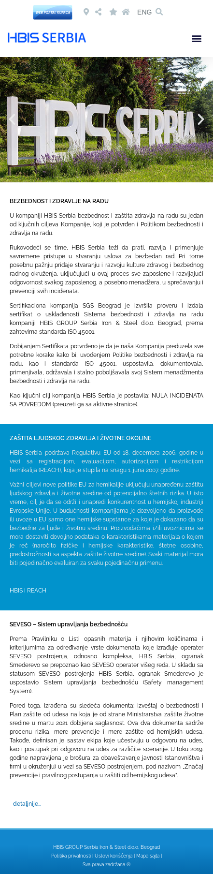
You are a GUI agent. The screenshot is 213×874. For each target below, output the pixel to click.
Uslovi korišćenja (113, 856)
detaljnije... (27, 803)
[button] (159, 12)
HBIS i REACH (28, 590)
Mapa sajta (147, 856)
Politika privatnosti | (73, 856)
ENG (144, 12)
